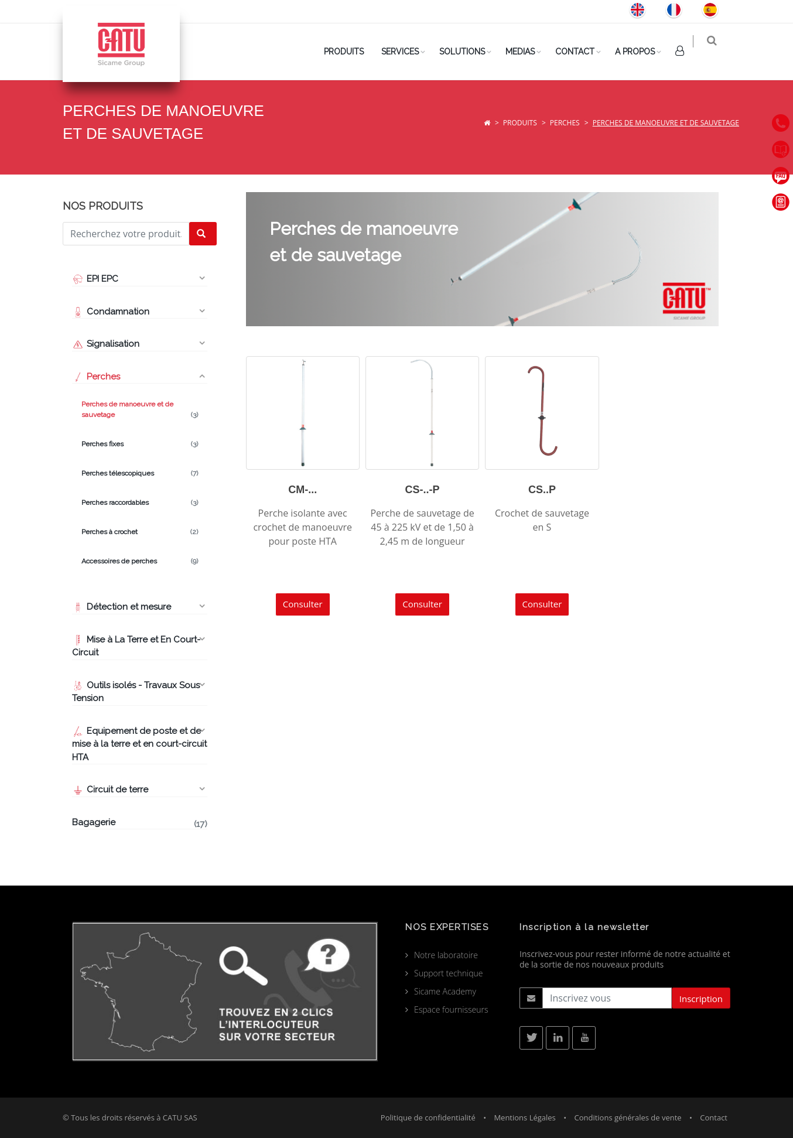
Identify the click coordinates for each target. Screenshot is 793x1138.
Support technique (448, 973)
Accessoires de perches (139, 561)
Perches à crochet (139, 532)
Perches (565, 123)
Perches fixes (139, 444)
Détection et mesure (121, 607)
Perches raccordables (139, 502)
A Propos (642, 51)
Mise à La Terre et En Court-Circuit (136, 646)
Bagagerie (139, 823)
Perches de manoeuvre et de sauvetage (139, 410)
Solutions (469, 51)
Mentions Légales (524, 1117)
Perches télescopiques (139, 473)
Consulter (303, 604)
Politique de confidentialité (428, 1117)
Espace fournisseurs (451, 1009)
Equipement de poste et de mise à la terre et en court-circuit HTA (139, 744)
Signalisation (105, 344)
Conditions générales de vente (627, 1117)
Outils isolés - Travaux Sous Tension (136, 692)
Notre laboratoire (446, 955)
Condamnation (110, 311)
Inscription (701, 998)
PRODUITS (351, 51)
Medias (527, 51)
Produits (520, 123)
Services (407, 51)
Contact (581, 51)
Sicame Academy (445, 991)
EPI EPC (95, 279)
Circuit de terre (110, 789)
